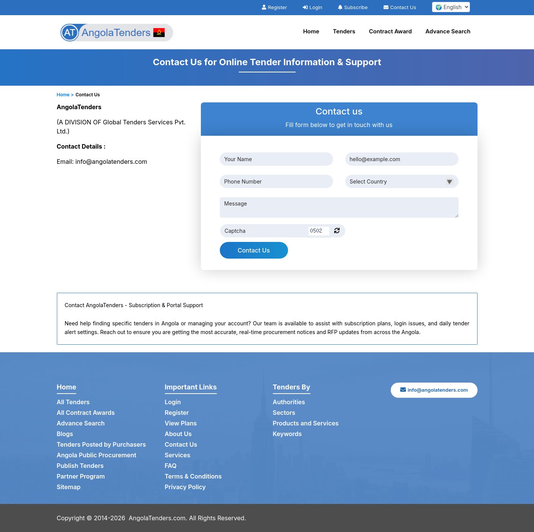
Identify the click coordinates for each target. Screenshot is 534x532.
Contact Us (400, 7)
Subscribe (353, 7)
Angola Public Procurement (96, 455)
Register (274, 7)
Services (178, 455)
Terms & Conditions (193, 476)
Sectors (284, 413)
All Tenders (73, 402)
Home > (65, 94)
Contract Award (390, 31)
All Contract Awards (86, 413)
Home (311, 31)
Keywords (287, 434)
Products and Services (306, 423)
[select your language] (451, 7)
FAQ (171, 466)
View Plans (181, 423)
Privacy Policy (185, 487)
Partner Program (81, 476)
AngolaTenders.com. (158, 518)
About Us (178, 434)
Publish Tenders (80, 466)
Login (313, 7)
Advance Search (448, 31)
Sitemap (69, 487)
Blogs (65, 434)
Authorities (289, 402)
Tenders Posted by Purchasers (101, 445)
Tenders (344, 31)
